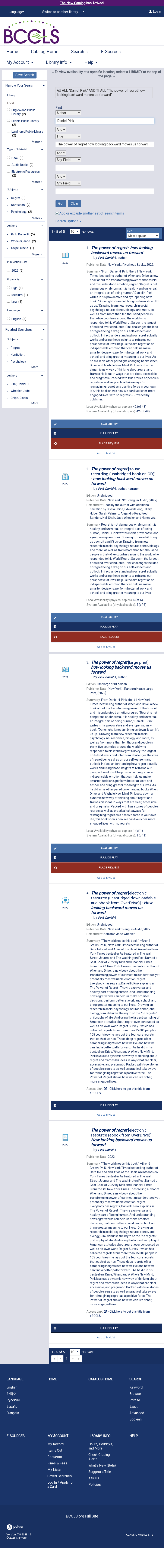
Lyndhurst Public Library (27, 131)
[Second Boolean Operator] (61, 153)
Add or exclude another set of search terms (90, 213)
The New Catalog (72, 3)
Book (15, 158)
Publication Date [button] (17, 262)
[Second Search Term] (103, 144)
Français (12, 1413)
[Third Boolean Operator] (61, 176)
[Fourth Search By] (68, 183)
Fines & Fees (57, 1463)
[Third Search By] (68, 159)
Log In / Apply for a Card (60, 1484)
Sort (130, 230)
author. (112, 257)
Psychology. (19, 211)
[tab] (24, 85)
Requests (54, 1457)
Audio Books (20, 165)
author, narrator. (118, 488)
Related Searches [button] (18, 330)
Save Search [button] (24, 75)
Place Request (85, 443)
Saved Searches (59, 1476)
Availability (84, 424)
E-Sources (111, 61)
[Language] (15, 12)
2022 (15, 270)
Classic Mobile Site (139, 1534)
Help (133, 1436)
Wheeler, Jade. (21, 241)
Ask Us (93, 1478)
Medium (17, 295)
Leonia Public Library (25, 121)
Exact (133, 1407)
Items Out (54, 1450)
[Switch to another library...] (62, 12)
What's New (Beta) (102, 1465)
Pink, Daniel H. (20, 234)
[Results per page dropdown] (75, 231)
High (15, 288)
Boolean (135, 1419)
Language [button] (13, 310)
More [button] (141, 62)
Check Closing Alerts (99, 1457)
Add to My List (106, 453)
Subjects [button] (12, 189)
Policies (94, 1485)
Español (12, 1407)
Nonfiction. (18, 205)
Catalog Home (44, 61)
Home (12, 61)
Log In (157, 11)
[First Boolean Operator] (61, 129)
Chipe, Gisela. (20, 248)
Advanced (136, 1413)
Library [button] (11, 95)
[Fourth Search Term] (103, 191)
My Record (55, 1444)
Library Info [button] (99, 1436)
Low (15, 301)
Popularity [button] (13, 279)
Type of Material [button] (17, 149)
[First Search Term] (103, 121)
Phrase (134, 1400)
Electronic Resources (26, 171)
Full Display (85, 433)
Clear (74, 203)
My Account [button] (57, 1436)
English (17, 319)
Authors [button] (12, 225)
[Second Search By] (68, 136)
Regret (15, 198)
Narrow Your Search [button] (19, 85)
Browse (135, 1394)
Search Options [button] (68, 221)
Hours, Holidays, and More (100, 1446)
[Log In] (150, 11)
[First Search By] (68, 112)
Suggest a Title (99, 1472)
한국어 (11, 1394)
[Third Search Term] (103, 167)
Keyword (136, 1387)
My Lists (54, 1470)
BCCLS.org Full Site (82, 1516)
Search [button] (79, 61)
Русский (13, 1400)
